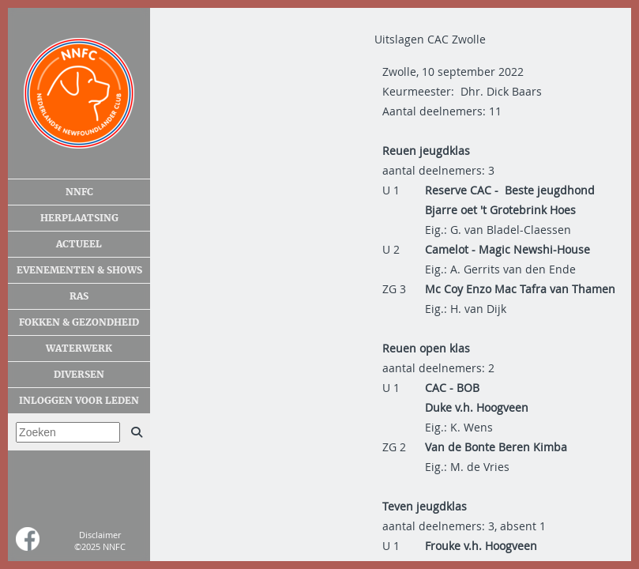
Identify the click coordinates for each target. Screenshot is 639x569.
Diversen (79, 374)
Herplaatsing (79, 218)
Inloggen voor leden (79, 400)
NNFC (79, 192)
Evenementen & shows (79, 270)
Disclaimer (100, 535)
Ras (79, 296)
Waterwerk (79, 348)
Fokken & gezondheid (79, 322)
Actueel (79, 244)
